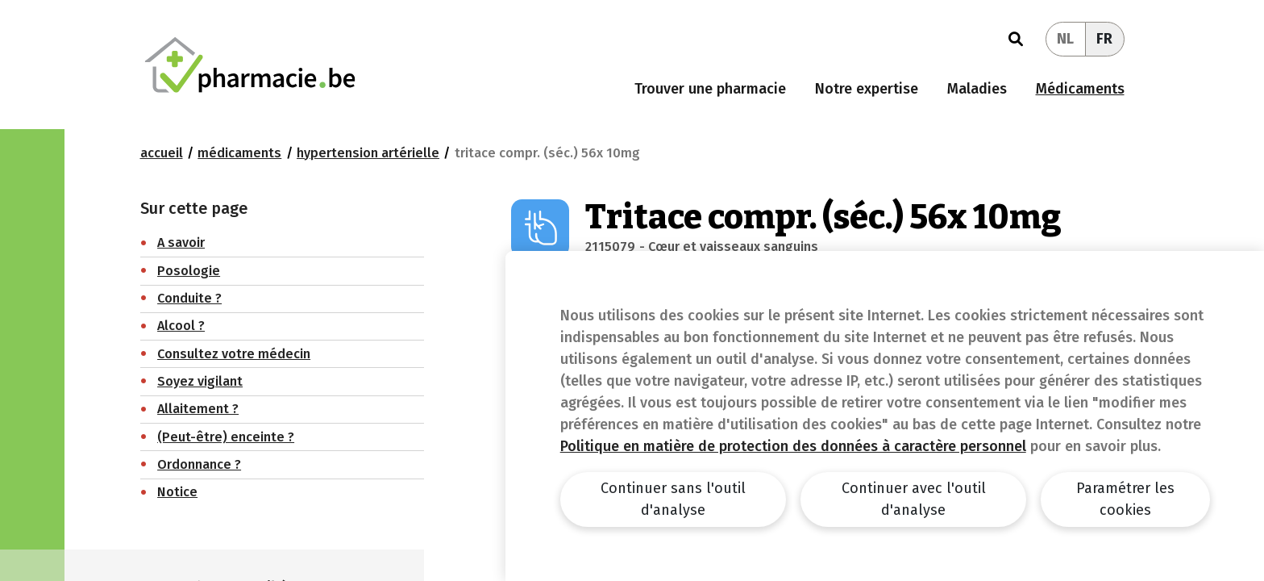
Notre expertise (866, 89)
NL (1065, 39)
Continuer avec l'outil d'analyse (914, 499)
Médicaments (1080, 89)
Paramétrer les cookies (1125, 499)
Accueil (161, 153)
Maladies (977, 89)
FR (1104, 39)
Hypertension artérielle (368, 153)
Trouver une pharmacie (710, 89)
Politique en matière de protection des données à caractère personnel (793, 446)
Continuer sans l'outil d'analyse (673, 499)
